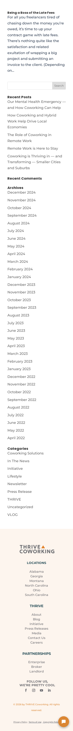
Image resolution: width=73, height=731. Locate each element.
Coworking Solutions (25, 453)
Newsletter (17, 484)
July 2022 (15, 415)
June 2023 (16, 330)
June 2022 (16, 423)
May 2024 (15, 246)
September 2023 (21, 307)
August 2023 (18, 315)
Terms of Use (35, 722)
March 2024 (17, 261)
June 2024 (16, 238)
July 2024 (15, 231)
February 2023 (19, 361)
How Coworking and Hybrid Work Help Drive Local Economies (31, 121)
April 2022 (16, 438)
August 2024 (18, 223)
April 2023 (16, 346)
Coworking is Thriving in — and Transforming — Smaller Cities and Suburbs (34, 162)
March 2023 (17, 354)
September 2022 (21, 400)
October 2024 (19, 208)
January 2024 (19, 277)
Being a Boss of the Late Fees (31, 12)
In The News (18, 461)
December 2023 (21, 285)
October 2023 (19, 300)
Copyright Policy (51, 722)
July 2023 (15, 323)
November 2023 (21, 292)
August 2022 (18, 407)
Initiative (15, 468)
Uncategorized (20, 507)
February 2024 (20, 269)
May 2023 (15, 338)
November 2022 (21, 384)
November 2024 (21, 200)
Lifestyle (14, 476)
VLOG (12, 515)
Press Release (19, 492)
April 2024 (16, 254)
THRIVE (14, 499)
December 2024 (21, 192)
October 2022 (19, 392)
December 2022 (21, 377)
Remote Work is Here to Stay (32, 148)
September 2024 (22, 215)
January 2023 (19, 369)
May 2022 (15, 430)
